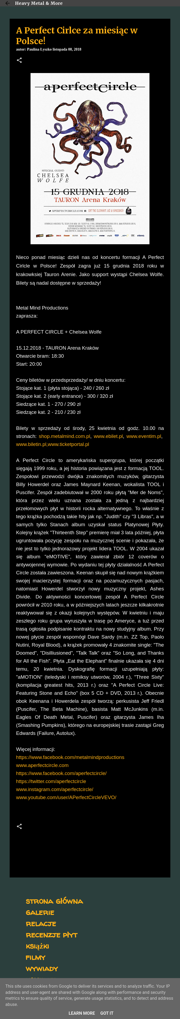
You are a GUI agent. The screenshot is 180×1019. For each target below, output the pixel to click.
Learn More (82, 1013)
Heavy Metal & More (39, 3)
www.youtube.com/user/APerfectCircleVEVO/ (66, 797)
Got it (106, 1013)
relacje (41, 923)
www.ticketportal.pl (68, 444)
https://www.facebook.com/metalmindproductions (70, 757)
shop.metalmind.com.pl (64, 436)
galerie (40, 911)
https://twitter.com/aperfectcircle (51, 781)
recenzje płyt (51, 934)
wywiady (42, 968)
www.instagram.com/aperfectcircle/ (54, 789)
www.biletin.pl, (32, 444)
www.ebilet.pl (108, 436)
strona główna (54, 900)
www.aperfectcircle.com (42, 765)
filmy (35, 956)
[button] (19, 60)
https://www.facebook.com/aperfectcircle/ (61, 773)
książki (37, 945)
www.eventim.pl (143, 436)
